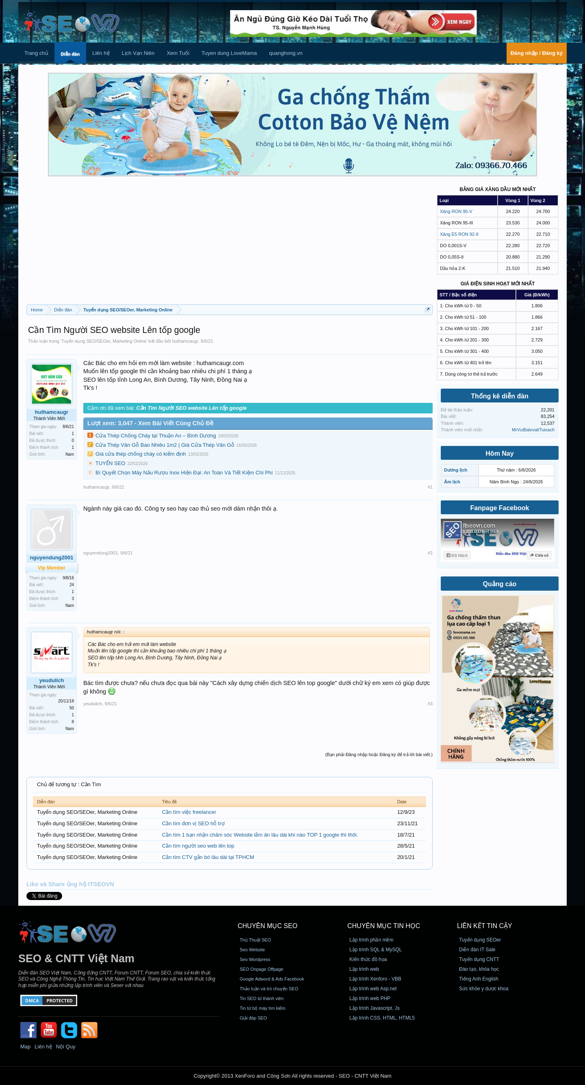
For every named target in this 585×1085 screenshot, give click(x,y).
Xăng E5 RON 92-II (459, 234)
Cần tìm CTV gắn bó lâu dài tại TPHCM (208, 857)
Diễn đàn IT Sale (477, 949)
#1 (430, 487)
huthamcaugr (185, 341)
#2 (430, 552)
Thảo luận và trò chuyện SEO (269, 988)
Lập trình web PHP (369, 998)
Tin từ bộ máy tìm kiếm (263, 1008)
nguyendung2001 (100, 552)
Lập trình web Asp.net (372, 989)
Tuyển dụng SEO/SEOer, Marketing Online (103, 341)
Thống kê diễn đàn (500, 396)
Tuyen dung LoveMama (229, 53)
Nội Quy (66, 1047)
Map (25, 1047)
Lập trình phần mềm (371, 940)
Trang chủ (36, 53)
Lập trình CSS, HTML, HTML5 (382, 1018)
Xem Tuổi (178, 53)
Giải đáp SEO (253, 1017)
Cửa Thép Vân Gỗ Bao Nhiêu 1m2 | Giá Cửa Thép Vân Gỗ (164, 445)
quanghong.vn (285, 53)
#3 (430, 703)
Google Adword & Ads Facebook (272, 978)
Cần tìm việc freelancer (189, 812)
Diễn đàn (70, 54)
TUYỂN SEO (110, 463)
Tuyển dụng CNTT (479, 959)
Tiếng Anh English (478, 979)
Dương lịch (455, 469)
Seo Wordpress (255, 959)
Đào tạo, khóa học (479, 969)
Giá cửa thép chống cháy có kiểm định (140, 454)
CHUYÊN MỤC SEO (267, 925)
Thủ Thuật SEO (255, 939)
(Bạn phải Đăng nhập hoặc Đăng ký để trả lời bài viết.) (379, 754)
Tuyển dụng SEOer (480, 940)
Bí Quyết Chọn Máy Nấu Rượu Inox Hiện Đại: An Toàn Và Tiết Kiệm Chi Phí (184, 473)
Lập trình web (364, 969)
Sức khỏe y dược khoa (483, 989)
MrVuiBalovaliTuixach (533, 429)
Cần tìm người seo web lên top (198, 846)
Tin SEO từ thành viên (262, 998)
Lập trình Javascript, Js (374, 1008)
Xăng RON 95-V (456, 211)
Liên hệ (100, 53)
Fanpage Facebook (499, 507)
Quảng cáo (500, 584)
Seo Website (252, 949)
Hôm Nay (499, 453)
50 (71, 708)
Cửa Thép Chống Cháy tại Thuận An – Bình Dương (155, 436)
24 (71, 585)
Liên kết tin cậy (484, 925)
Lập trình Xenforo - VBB (375, 979)
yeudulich (51, 680)
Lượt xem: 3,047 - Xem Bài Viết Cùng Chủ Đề (150, 423)
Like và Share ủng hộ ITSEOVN (70, 884)
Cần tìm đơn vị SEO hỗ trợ (193, 823)
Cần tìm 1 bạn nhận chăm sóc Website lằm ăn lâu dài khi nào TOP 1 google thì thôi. (260, 835)
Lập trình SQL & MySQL (375, 949)
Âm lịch (452, 481)
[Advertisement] (229, 243)
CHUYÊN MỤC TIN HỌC (383, 925)
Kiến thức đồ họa (368, 959)
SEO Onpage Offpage (261, 969)
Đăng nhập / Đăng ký (537, 53)
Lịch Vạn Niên (138, 53)
